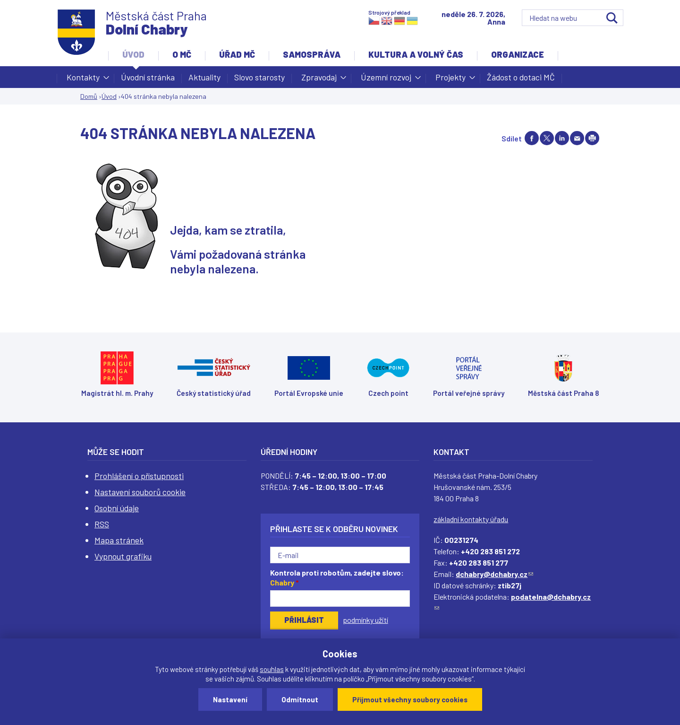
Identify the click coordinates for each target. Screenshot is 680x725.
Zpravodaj (319, 80)
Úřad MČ (237, 54)
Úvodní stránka (148, 77)
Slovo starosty (259, 77)
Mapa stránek (119, 540)
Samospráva (311, 54)
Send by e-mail (577, 138)
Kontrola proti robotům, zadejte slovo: (337, 577)
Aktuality (204, 77)
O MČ (181, 54)
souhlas (272, 669)
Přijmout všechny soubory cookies (410, 699)
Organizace (517, 54)
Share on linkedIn (562, 138)
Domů (88, 96)
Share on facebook (532, 138)
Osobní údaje (116, 508)
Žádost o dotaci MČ (521, 77)
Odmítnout (299, 699)
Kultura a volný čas (415, 54)
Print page (592, 138)
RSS (101, 524)
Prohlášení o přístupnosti (139, 476)
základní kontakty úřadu (471, 519)
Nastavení (230, 699)
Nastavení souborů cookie (140, 492)
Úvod (133, 54)
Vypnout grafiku (123, 556)
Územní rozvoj (386, 80)
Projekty (450, 80)
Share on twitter (547, 138)
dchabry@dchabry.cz (494, 573)
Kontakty (83, 80)
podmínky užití (365, 619)
